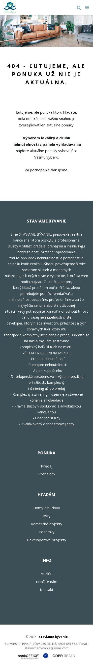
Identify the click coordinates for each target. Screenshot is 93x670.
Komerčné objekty (46, 523)
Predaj (46, 466)
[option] (46, 31)
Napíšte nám (46, 581)
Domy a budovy (46, 507)
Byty (47, 515)
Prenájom (46, 473)
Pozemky (47, 531)
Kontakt (46, 589)
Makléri (46, 573)
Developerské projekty (46, 539)
